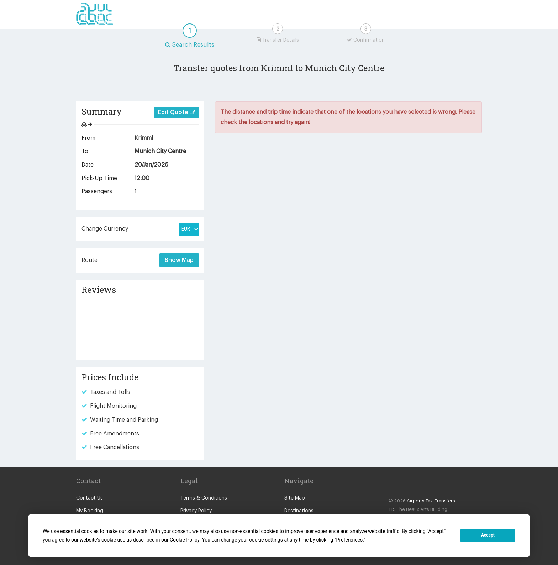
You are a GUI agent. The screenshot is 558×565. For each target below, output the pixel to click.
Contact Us (89, 498)
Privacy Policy (196, 510)
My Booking (89, 510)
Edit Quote (176, 112)
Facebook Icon (395, 483)
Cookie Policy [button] (184, 540)
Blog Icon (423, 483)
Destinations (299, 510)
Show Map (179, 260)
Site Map (294, 498)
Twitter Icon (409, 483)
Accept (488, 535)
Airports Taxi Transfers (431, 500)
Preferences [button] (349, 540)
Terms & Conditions (203, 498)
